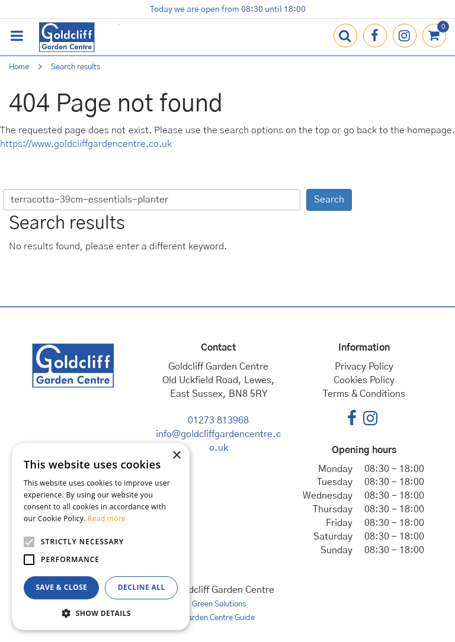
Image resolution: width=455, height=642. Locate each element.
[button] (101, 612)
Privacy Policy (364, 366)
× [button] (176, 455)
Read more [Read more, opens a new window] (107, 518)
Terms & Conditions (364, 394)
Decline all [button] (141, 587)
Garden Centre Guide (218, 618)
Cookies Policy (364, 380)
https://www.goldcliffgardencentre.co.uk (86, 144)
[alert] (101, 536)
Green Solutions (219, 604)
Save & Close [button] (61, 587)
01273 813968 (218, 420)
